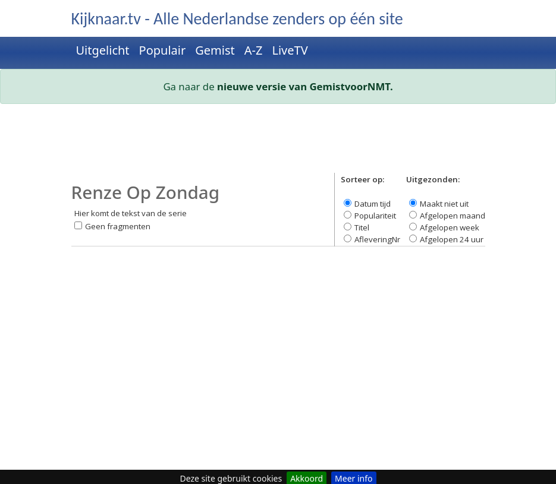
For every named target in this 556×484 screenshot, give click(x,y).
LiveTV (289, 50)
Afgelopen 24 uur (451, 239)
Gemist (215, 50)
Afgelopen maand (452, 215)
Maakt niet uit (444, 203)
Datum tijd (372, 203)
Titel (361, 227)
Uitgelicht (103, 50)
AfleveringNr (377, 239)
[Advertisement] (278, 143)
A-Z (253, 50)
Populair (162, 50)
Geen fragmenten (117, 226)
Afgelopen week (449, 227)
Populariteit (375, 215)
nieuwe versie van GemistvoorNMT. (305, 86)
